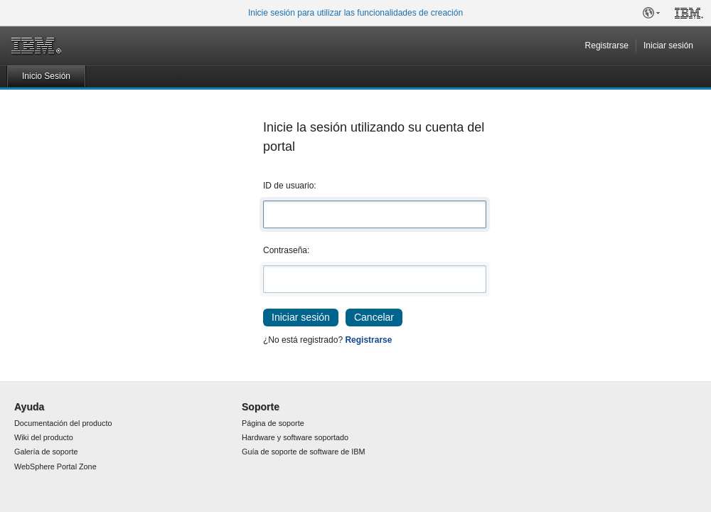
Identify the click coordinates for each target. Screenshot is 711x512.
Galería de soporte (45, 451)
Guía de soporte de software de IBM (303, 451)
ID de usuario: (289, 186)
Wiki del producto (43, 437)
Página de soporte (273, 423)
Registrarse (607, 45)
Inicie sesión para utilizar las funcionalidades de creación (355, 13)
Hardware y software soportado (295, 437)
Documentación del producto (63, 423)
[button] (651, 13)
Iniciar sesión (668, 45)
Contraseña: (286, 250)
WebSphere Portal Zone (55, 466)
